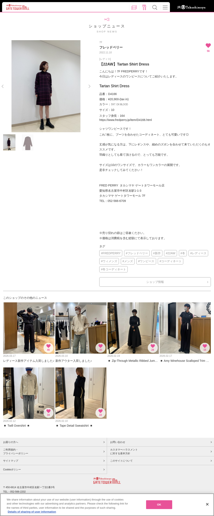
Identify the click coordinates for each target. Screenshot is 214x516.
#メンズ (127, 261)
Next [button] (89, 86)
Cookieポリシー (12, 469)
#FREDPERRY (111, 253)
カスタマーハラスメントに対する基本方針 (124, 451)
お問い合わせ (117, 442)
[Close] (207, 504)
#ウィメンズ (109, 261)
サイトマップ (10, 460)
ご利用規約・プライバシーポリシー (15, 451)
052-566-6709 (117, 201)
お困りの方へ (10, 442)
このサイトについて (121, 460)
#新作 (157, 253)
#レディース (198, 253)
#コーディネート (170, 261)
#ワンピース (146, 261)
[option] (46, 86)
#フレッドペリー (137, 253)
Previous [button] (2, 86)
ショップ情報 (155, 282)
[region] (107, 504)
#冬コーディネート (113, 269)
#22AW (170, 253)
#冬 (183, 253)
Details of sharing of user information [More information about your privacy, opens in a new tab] (32, 511)
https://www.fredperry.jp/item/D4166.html (125, 120)
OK (159, 504)
